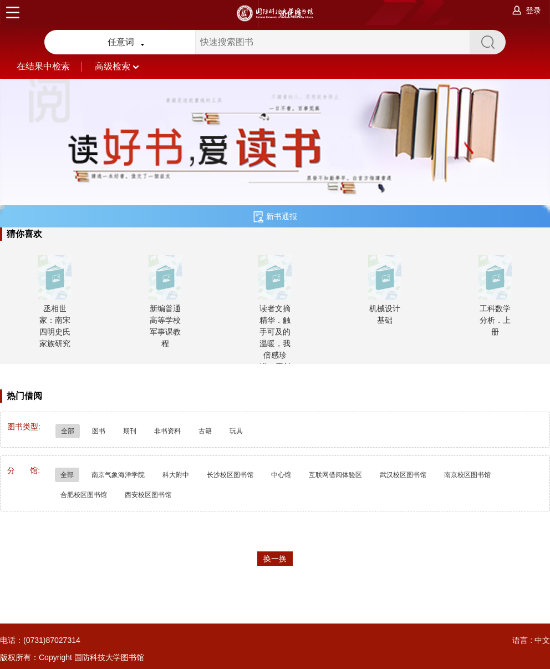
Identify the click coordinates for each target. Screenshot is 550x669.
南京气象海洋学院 (118, 475)
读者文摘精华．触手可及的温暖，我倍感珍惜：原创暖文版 (275, 343)
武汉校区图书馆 (403, 475)
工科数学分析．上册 (495, 320)
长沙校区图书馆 (230, 475)
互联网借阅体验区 (335, 475)
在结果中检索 (56, 66)
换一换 (275, 558)
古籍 (205, 431)
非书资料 (167, 431)
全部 (67, 431)
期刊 (129, 431)
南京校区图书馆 (467, 475)
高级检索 (117, 66)
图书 (98, 431)
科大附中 (175, 475)
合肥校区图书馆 (83, 495)
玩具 (236, 431)
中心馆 (281, 475)
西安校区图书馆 (148, 495)
